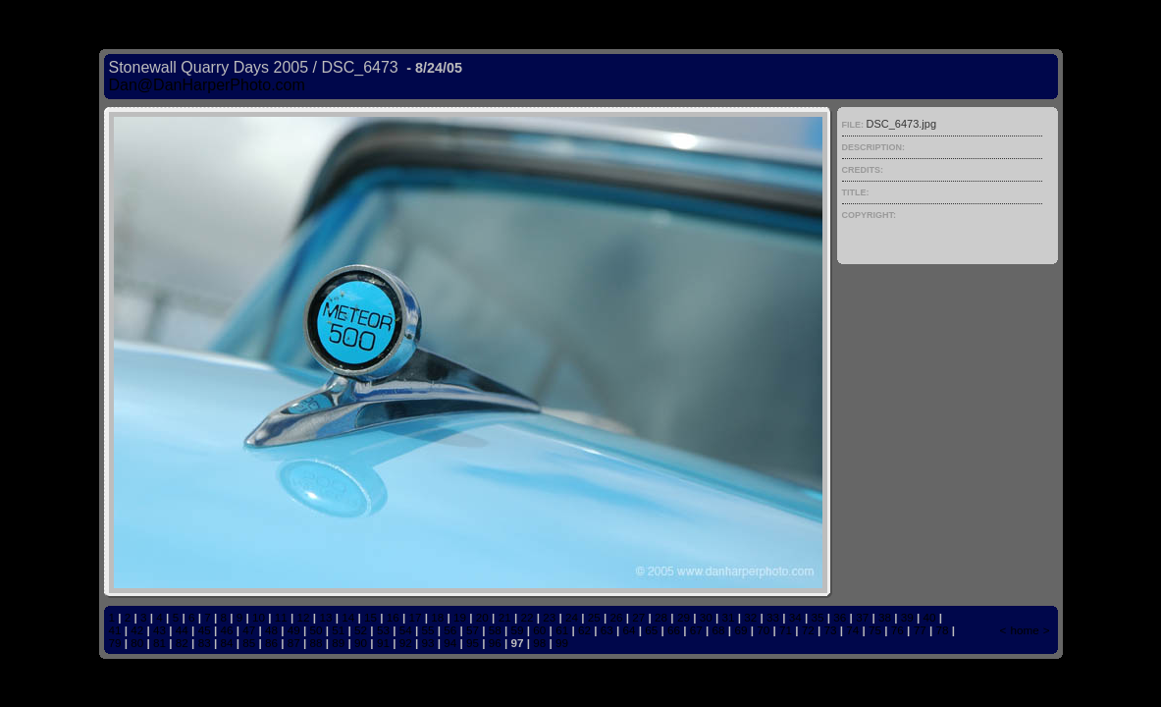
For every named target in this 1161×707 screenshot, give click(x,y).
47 (248, 630)
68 (718, 630)
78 (941, 630)
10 (258, 617)
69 (740, 630)
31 (727, 617)
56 (450, 630)
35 (818, 617)
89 (338, 642)
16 (393, 617)
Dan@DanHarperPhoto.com (207, 85)
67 (696, 630)
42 (137, 630)
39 (907, 617)
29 (683, 617)
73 (830, 630)
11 (281, 617)
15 (370, 617)
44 (182, 630)
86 (271, 642)
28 (661, 617)
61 (561, 630)
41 (115, 630)
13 (325, 617)
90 (360, 642)
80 (137, 642)
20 (482, 617)
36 (839, 617)
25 (594, 617)
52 (360, 630)
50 (316, 630)
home (1024, 630)
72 (808, 630)
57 (472, 630)
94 (450, 642)
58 (495, 630)
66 (673, 630)
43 (159, 630)
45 (204, 630)
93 (427, 642)
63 (607, 630)
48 (271, 630)
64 (628, 630)
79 (115, 642)
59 (517, 630)
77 (920, 630)
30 (706, 617)
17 (415, 617)
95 (472, 642)
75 (875, 630)
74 (852, 630)
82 (182, 642)
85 (248, 642)
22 (526, 617)
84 (226, 642)
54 (405, 630)
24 (571, 617)
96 (495, 642)
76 (897, 630)
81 (159, 642)
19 (459, 617)
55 (427, 630)
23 (549, 617)
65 (651, 630)
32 (750, 617)
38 (884, 617)
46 (226, 630)
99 (561, 642)
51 (338, 630)
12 (303, 617)
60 (539, 630)
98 (539, 642)
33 (772, 617)
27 (638, 617)
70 (763, 630)
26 (616, 617)
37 (862, 617)
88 (316, 642)
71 (785, 630)
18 (437, 617)
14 (348, 617)
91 (383, 642)
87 (294, 642)
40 (929, 617)
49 (294, 630)
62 (584, 630)
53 (383, 630)
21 (505, 617)
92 (405, 642)
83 (204, 642)
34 (795, 617)
